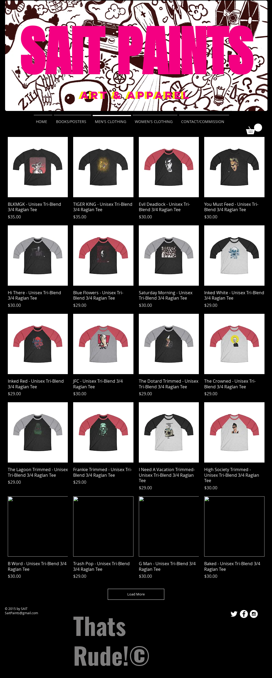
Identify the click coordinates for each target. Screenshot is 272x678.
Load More (136, 594)
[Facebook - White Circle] (244, 614)
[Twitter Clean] (234, 614)
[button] (254, 129)
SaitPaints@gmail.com (21, 613)
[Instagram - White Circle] (254, 614)
